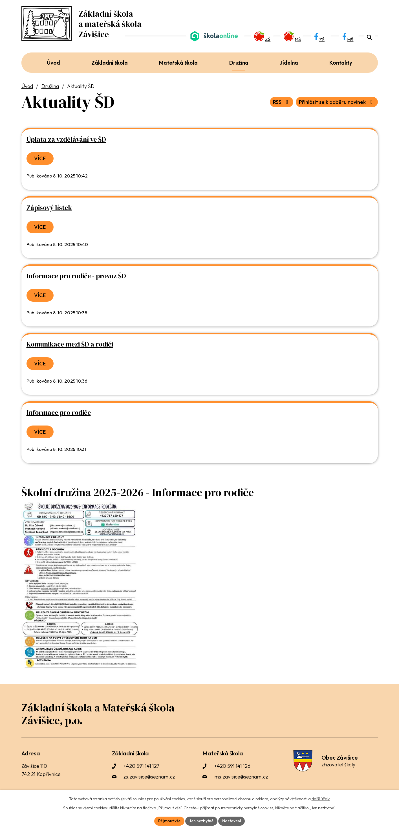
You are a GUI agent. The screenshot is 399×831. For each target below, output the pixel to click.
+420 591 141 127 (141, 766)
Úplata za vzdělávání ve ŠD (66, 139)
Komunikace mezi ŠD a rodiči (70, 344)
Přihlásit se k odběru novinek (337, 102)
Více (40, 158)
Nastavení (231, 820)
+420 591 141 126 (232, 766)
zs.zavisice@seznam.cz (149, 776)
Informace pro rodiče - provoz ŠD (76, 275)
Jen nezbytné (201, 820)
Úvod (27, 86)
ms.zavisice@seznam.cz (241, 776)
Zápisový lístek (49, 207)
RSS (281, 102)
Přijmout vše (169, 820)
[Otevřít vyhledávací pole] (369, 36)
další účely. (321, 798)
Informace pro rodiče (59, 412)
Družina (50, 86)
